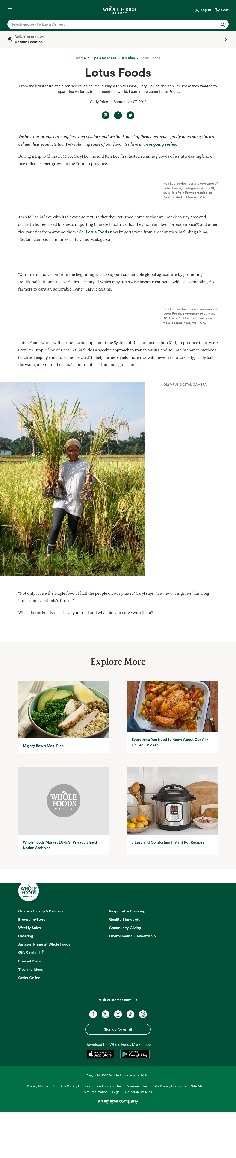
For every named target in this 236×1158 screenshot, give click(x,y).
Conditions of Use (108, 1133)
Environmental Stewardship (132, 982)
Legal (116, 1138)
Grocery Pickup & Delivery (40, 957)
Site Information (96, 1138)
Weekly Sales (29, 974)
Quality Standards (124, 966)
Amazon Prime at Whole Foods (44, 990)
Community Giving (125, 974)
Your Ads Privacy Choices (71, 1133)
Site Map (197, 1133)
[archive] (128, 58)
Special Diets (29, 1007)
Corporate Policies (138, 1138)
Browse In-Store (31, 966)
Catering (25, 982)
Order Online (29, 1024)
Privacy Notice (37, 1133)
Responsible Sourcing (127, 957)
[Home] (81, 58)
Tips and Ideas (30, 1016)
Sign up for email (118, 1076)
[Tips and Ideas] (103, 58)
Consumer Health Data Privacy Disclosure (156, 1133)
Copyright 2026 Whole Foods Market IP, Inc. (118, 1122)
